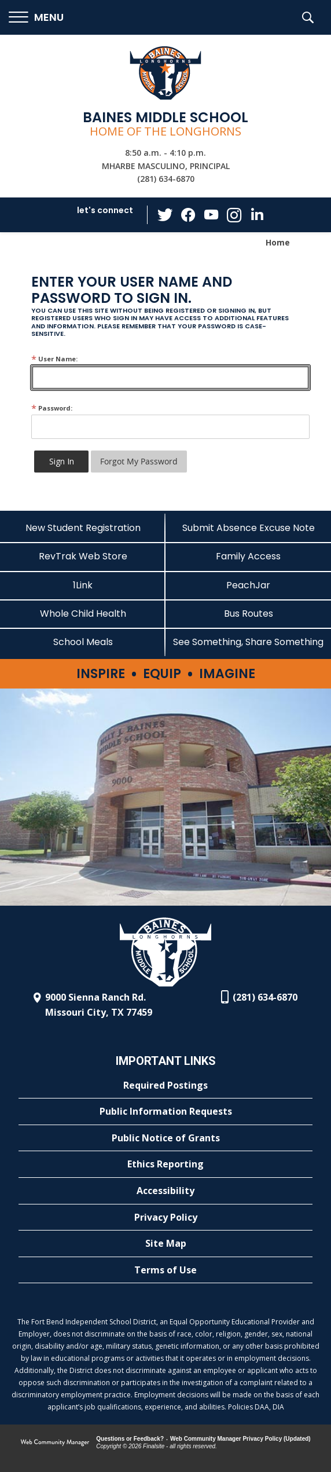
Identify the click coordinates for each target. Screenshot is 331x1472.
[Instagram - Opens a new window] (234, 215)
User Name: (54, 358)
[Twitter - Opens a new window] (164, 214)
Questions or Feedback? (130, 1439)
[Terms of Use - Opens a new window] (165, 1270)
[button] (36, 17)
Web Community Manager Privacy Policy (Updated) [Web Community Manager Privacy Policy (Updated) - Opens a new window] (240, 1439)
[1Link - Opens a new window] (83, 585)
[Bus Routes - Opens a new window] (248, 613)
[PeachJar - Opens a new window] (248, 585)
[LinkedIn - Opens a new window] (257, 214)
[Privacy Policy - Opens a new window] (165, 1217)
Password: (51, 408)
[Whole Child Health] (83, 613)
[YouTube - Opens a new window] (211, 214)
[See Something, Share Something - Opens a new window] (248, 642)
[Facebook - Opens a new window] (188, 215)
